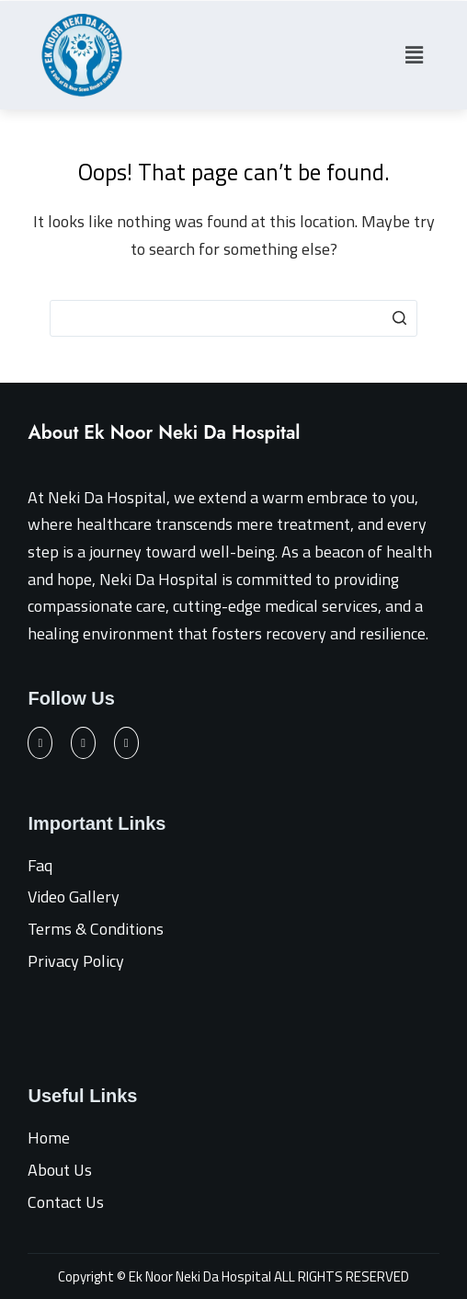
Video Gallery (74, 896)
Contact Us (66, 1202)
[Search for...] (233, 318)
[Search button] (399, 318)
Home (49, 1137)
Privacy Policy (76, 960)
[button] (413, 55)
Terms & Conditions (96, 928)
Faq (40, 865)
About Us (60, 1169)
